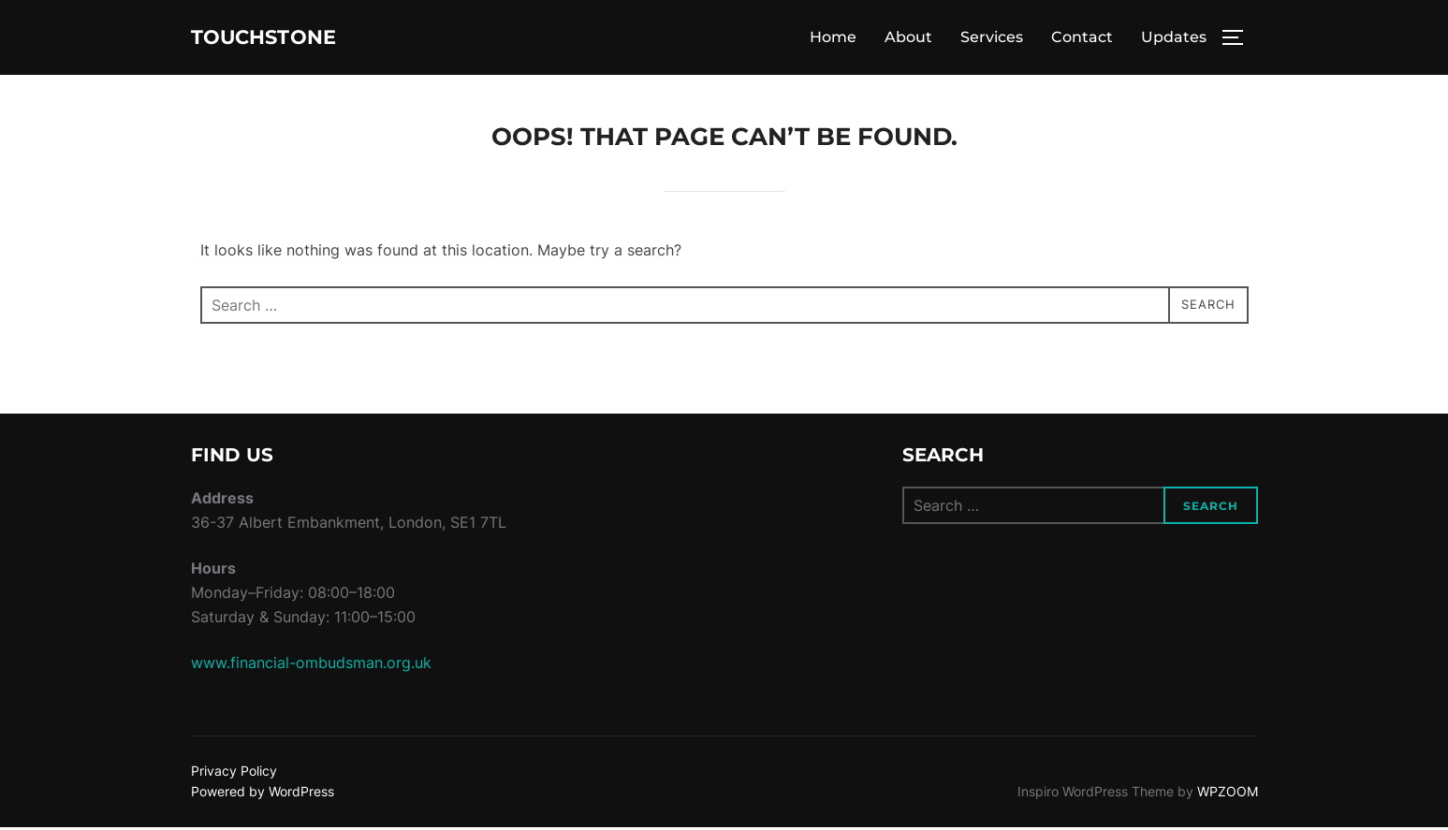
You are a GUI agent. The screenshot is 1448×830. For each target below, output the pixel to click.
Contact (1082, 39)
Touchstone (285, 38)
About (908, 39)
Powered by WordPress (262, 794)
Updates (1174, 39)
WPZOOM (1227, 794)
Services (991, 39)
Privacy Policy (234, 773)
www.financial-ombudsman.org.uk (311, 665)
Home (833, 39)
